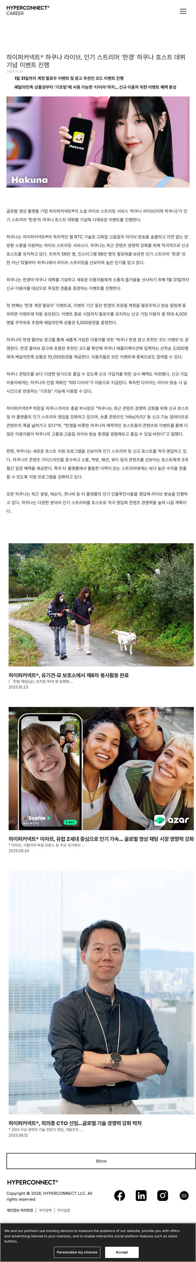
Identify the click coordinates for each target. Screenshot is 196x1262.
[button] (183, 11)
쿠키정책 (45, 1210)
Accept (122, 1254)
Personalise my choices (77, 1254)
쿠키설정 (63, 1210)
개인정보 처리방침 (19, 1210)
